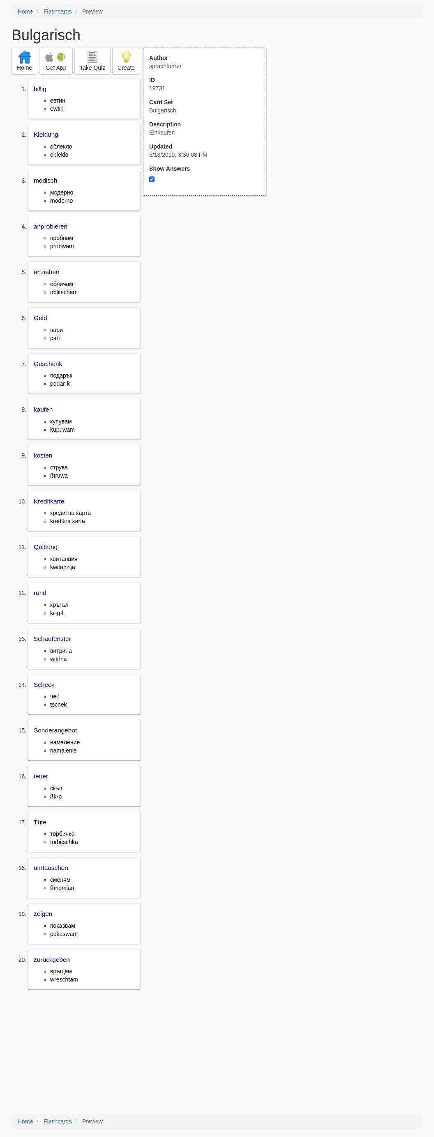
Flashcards (58, 11)
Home (25, 11)
